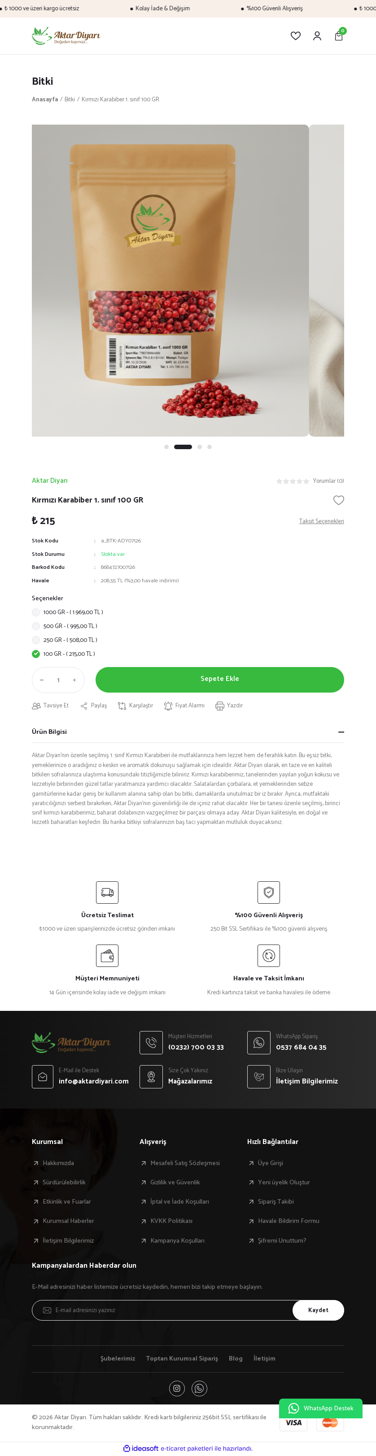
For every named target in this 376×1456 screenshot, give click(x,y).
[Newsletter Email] (188, 1310)
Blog (237, 1359)
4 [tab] (209, 447)
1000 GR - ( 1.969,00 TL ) (73, 613)
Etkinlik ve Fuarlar (67, 1202)
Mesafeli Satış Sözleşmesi (185, 1163)
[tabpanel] (188, 281)
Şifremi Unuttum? (282, 1241)
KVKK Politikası (171, 1221)
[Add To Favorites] (338, 500)
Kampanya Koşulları (177, 1241)
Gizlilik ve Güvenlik (175, 1183)
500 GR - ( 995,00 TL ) (70, 627)
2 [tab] (183, 447)
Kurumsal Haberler (68, 1221)
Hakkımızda (58, 1163)
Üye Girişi (270, 1163)
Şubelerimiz (117, 1359)
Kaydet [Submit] (317, 1310)
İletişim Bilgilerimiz (68, 1241)
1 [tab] (166, 447)
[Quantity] (58, 680)
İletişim (265, 1359)
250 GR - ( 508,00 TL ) (70, 641)
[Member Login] (317, 35)
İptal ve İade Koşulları (179, 1202)
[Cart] (338, 35)
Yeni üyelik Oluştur (284, 1183)
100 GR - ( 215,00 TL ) (69, 654)
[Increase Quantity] (77, 680)
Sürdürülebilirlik (64, 1183)
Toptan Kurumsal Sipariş (182, 1359)
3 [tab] (199, 447)
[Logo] (66, 36)
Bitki (43, 82)
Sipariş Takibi (276, 1202)
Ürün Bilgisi (49, 732)
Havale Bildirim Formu (288, 1221)
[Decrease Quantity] (40, 680)
